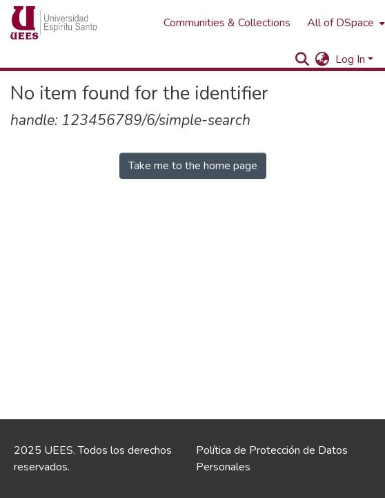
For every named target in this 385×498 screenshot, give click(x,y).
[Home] (80, 23)
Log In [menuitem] (350, 59)
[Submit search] (302, 59)
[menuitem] (322, 59)
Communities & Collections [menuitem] (227, 22)
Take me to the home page (192, 165)
